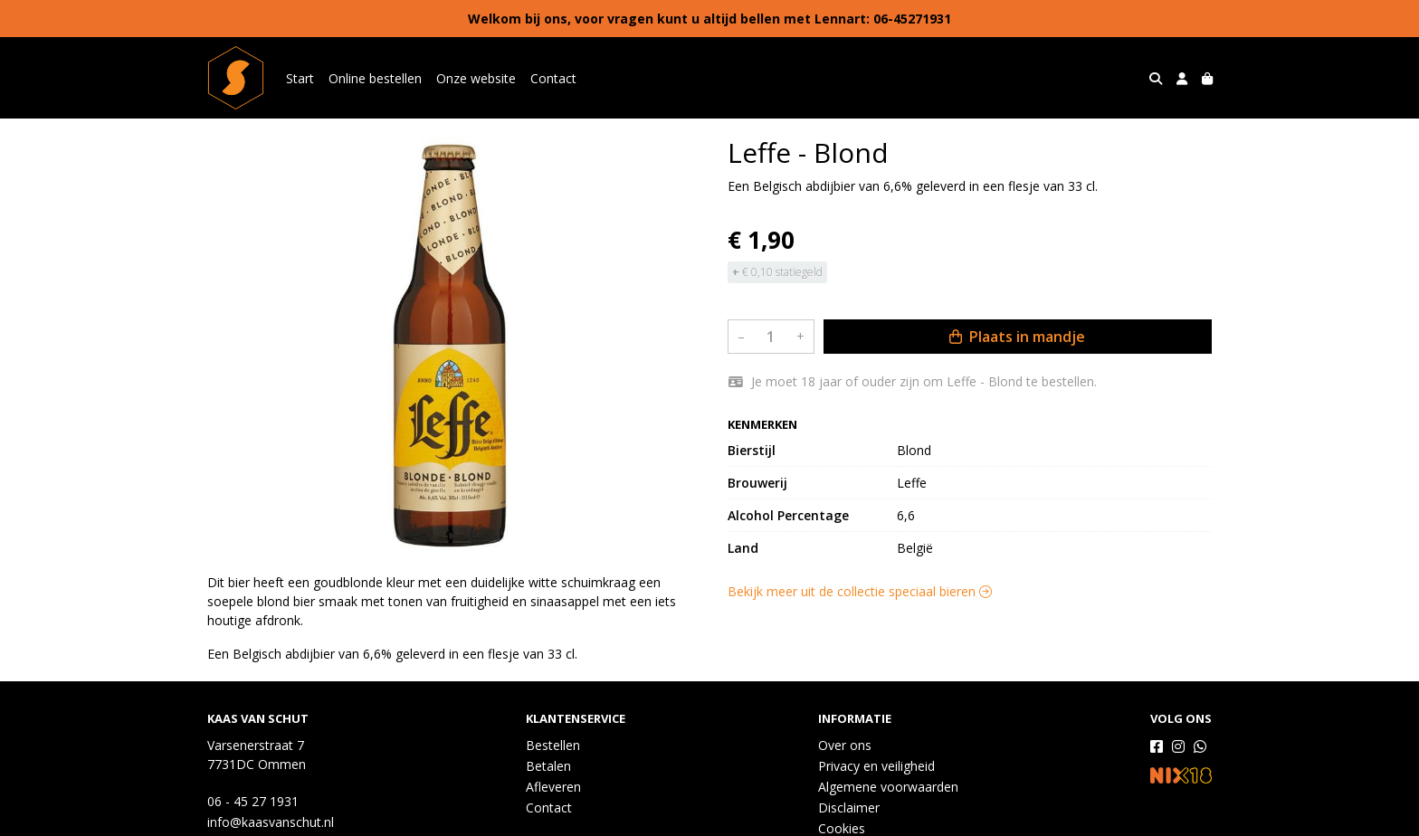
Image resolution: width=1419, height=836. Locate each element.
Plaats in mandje (1017, 337)
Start (300, 78)
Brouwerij (757, 482)
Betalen (548, 765)
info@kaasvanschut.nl (270, 822)
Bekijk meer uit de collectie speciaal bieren (860, 591)
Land (743, 547)
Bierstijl (752, 450)
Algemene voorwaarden (888, 786)
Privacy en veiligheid (876, 765)
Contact (553, 78)
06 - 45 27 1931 (253, 801)
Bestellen (553, 745)
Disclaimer (849, 807)
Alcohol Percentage (788, 515)
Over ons (844, 745)
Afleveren (553, 786)
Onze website (476, 78)
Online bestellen (375, 78)
